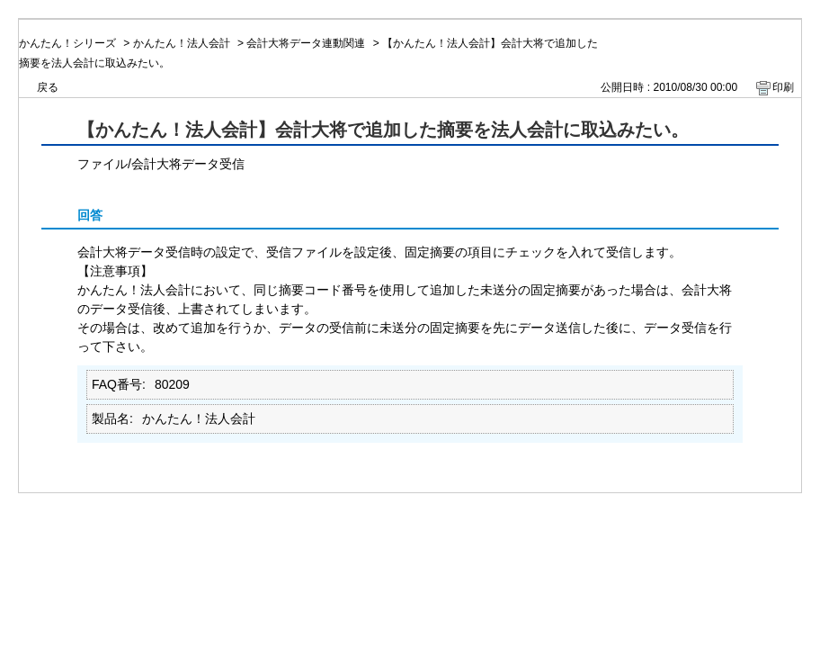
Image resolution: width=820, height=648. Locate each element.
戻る (47, 87)
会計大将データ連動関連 (305, 43)
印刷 (783, 87)
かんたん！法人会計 (181, 43)
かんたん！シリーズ (67, 43)
